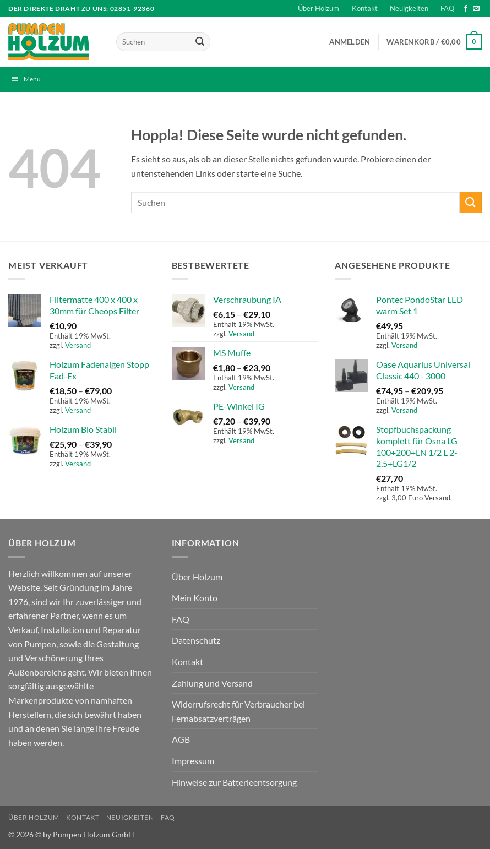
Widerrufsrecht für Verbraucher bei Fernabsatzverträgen (238, 711)
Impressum (193, 760)
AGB (181, 739)
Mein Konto (194, 597)
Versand (78, 345)
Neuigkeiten (409, 8)
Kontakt (365, 8)
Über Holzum (318, 8)
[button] (349, 42)
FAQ (447, 8)
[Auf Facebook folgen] (465, 9)
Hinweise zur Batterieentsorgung (234, 782)
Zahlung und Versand (212, 683)
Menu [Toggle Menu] (26, 79)
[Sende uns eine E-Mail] (476, 9)
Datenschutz (196, 640)
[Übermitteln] (199, 41)
